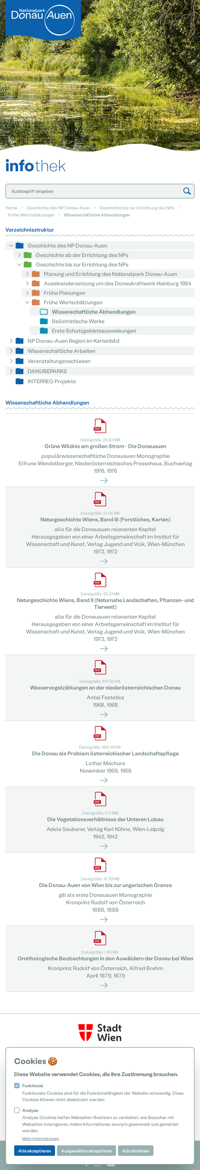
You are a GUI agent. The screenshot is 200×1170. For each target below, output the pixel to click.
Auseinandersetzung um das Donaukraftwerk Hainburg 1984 (117, 283)
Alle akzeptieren (34, 1150)
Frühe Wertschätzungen (31, 214)
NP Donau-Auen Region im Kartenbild (73, 340)
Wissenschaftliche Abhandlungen (94, 311)
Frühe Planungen (64, 292)
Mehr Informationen (40, 1138)
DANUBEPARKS (47, 371)
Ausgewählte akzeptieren (86, 1150)
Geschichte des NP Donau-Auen (58, 207)
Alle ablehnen (135, 1150)
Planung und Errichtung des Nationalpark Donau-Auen (110, 273)
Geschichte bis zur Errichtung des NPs (136, 207)
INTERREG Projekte (52, 381)
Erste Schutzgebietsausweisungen (94, 330)
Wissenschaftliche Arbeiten (61, 350)
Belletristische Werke (78, 321)
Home (11, 207)
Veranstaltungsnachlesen (59, 361)
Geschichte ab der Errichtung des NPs (82, 255)
